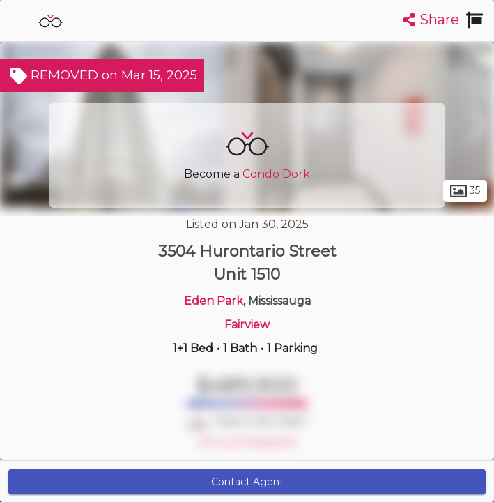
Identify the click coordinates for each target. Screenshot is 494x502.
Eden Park (213, 300)
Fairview (247, 324)
